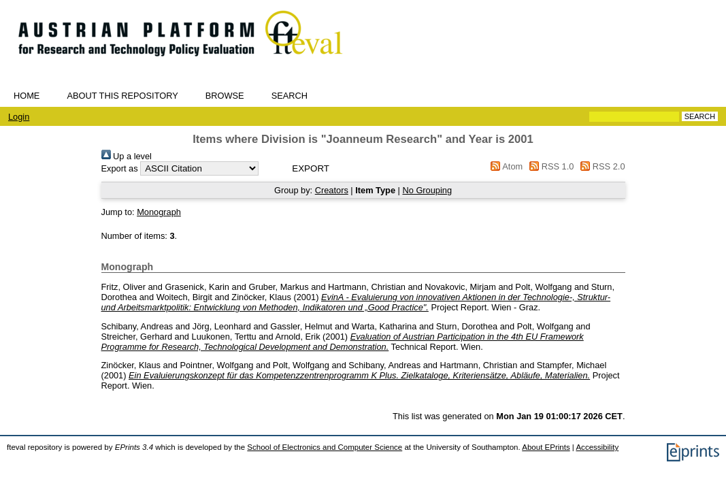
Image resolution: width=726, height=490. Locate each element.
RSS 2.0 (600, 166)
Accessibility (597, 447)
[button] (310, 168)
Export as (119, 168)
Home (26, 96)
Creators (331, 190)
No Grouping (427, 190)
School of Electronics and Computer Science (324, 447)
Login (18, 117)
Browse (224, 96)
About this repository (122, 96)
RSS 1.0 (549, 166)
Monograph (159, 212)
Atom (504, 166)
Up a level (126, 156)
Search (289, 96)
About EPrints (546, 447)
